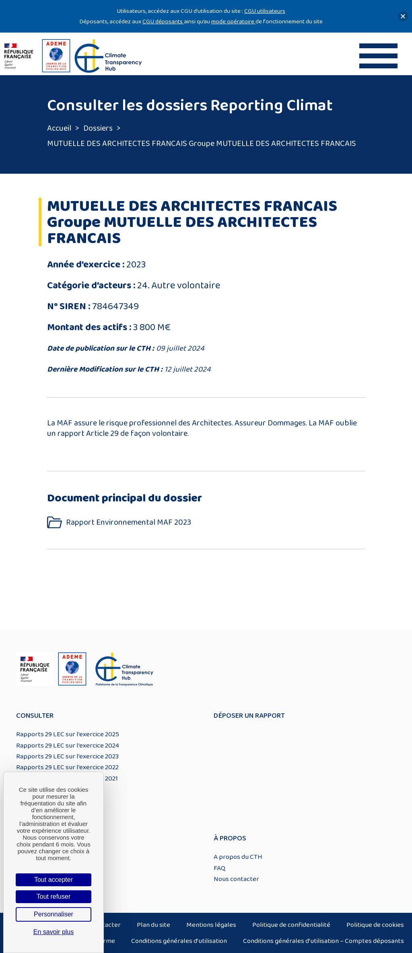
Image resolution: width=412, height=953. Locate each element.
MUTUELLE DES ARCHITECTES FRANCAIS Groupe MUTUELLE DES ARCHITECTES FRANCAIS (201, 143)
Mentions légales (211, 925)
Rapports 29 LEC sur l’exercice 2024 (67, 745)
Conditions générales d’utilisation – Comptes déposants (323, 941)
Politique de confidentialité (291, 925)
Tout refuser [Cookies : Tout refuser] (53, 896)
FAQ (219, 868)
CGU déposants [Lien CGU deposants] (163, 21)
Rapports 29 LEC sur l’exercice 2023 (67, 756)
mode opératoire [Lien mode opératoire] (233, 21)
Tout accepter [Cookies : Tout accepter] (53, 879)
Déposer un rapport (249, 716)
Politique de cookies (375, 925)
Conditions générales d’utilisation (179, 941)
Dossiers (98, 128)
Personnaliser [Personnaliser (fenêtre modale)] (53, 914)
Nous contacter (236, 879)
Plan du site (153, 925)
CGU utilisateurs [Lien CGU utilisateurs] (264, 11)
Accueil (59, 128)
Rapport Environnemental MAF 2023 (128, 523)
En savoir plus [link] (53, 931)
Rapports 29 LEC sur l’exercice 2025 (67, 734)
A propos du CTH (238, 857)
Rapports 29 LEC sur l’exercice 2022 (67, 767)
